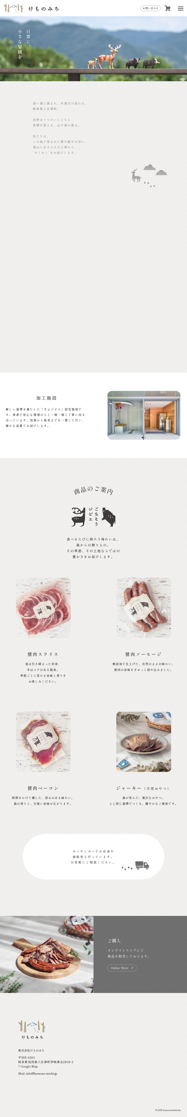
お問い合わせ (151, 8)
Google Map (28, 1066)
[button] (142, 437)
